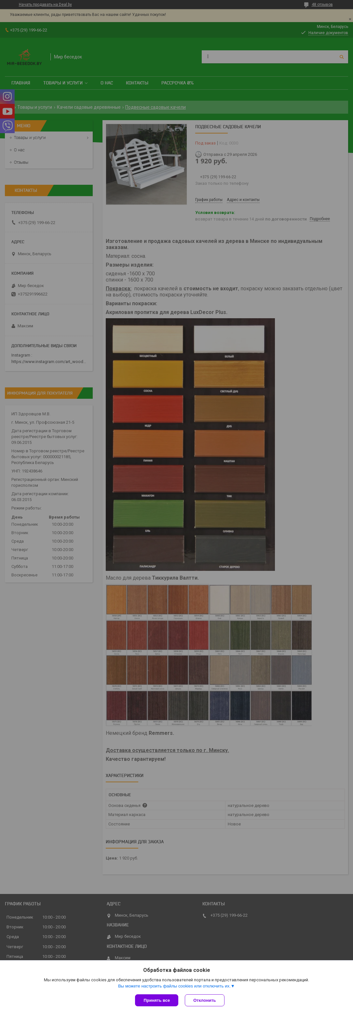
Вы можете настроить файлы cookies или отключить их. (174, 986)
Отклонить (204, 1000)
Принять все (156, 1000)
